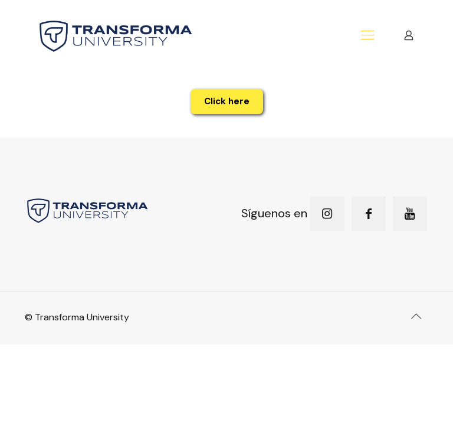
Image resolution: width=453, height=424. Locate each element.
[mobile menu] (367, 35)
